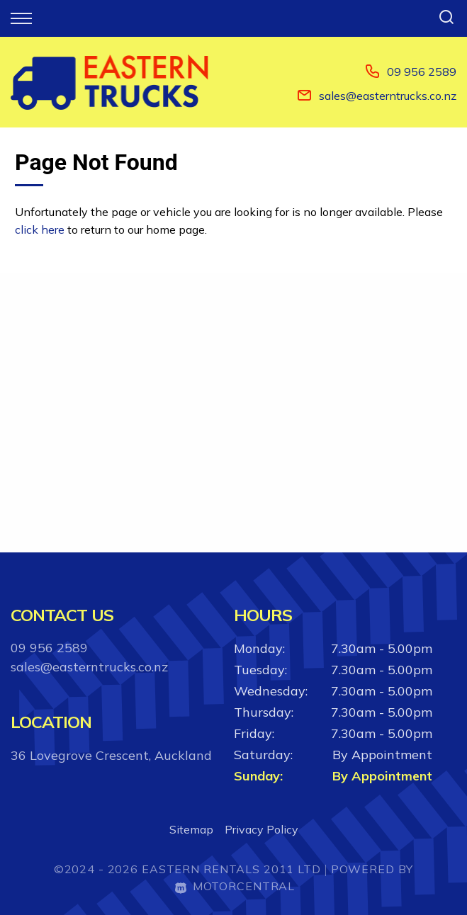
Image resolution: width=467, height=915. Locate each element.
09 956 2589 (421, 71)
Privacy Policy (261, 829)
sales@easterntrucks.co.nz (387, 96)
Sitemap (191, 829)
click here (39, 229)
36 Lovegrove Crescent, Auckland (111, 755)
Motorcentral (235, 886)
